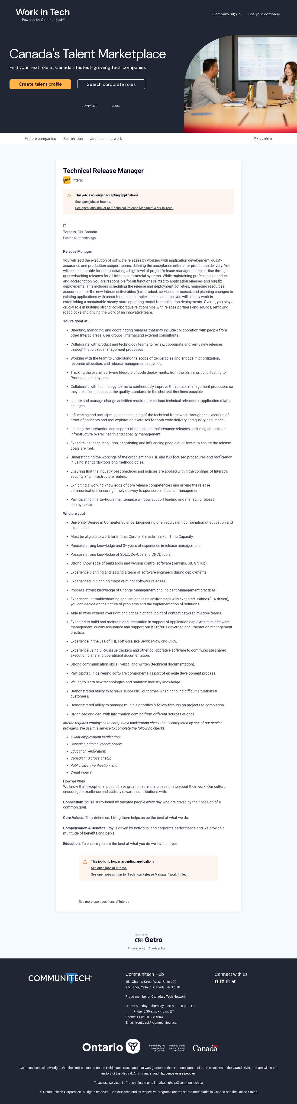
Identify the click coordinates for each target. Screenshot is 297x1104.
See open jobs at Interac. (93, 202)
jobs (73, 138)
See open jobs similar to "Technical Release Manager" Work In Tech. (124, 208)
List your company (264, 14)
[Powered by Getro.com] (148, 938)
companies (40, 138)
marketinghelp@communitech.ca (179, 1083)
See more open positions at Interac (104, 901)
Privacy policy (136, 948)
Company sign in (227, 14)
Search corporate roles (111, 84)
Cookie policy (157, 948)
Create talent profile (40, 84)
